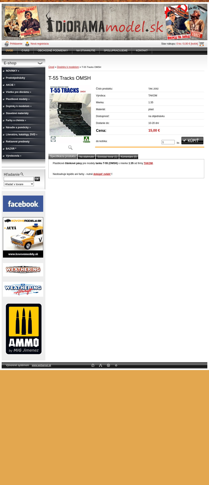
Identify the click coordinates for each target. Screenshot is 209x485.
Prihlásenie (16, 43)
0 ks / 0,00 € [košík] (187, 43)
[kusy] (168, 142)
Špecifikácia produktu (63, 156)
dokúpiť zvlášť (102, 174)
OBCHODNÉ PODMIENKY (53, 50)
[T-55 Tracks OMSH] (70, 119)
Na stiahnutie (86, 156)
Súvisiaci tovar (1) (107, 156)
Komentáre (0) (129, 156)
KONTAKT (142, 50)
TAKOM (148, 163)
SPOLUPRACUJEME (116, 50)
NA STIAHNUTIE (85, 50)
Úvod (51, 67)
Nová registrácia (40, 43)
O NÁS (25, 50)
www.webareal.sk (41, 365)
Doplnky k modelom (68, 67)
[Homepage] (9, 50)
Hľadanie (12, 174)
